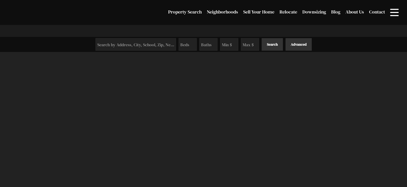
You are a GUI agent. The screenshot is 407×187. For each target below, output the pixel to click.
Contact (377, 12)
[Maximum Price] (250, 44)
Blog (335, 12)
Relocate (288, 12)
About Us (354, 12)
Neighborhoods (222, 12)
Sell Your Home (258, 12)
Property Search (185, 12)
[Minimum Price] (229, 44)
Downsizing (314, 12)
